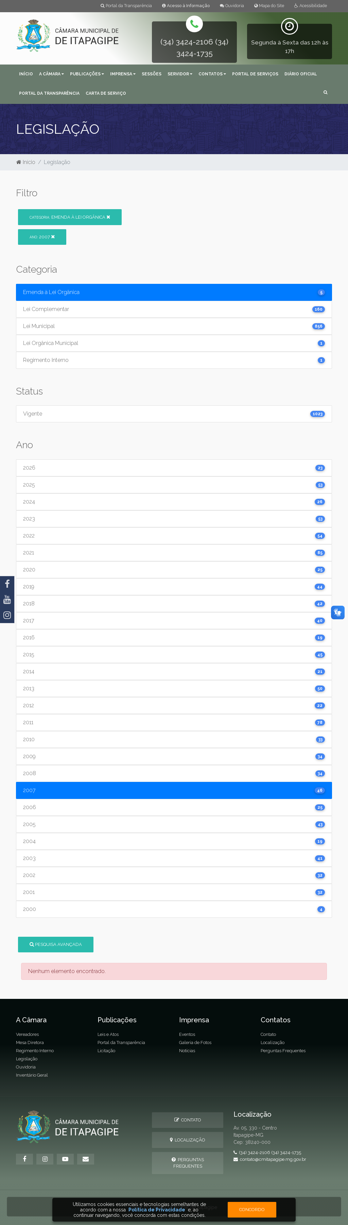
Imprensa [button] (123, 74)
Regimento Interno (35, 1050)
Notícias (187, 1050)
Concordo (252, 1209)
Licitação (106, 1050)
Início (26, 74)
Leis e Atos (108, 1034)
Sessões (151, 74)
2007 (42, 236)
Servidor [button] (180, 74)
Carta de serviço (106, 93)
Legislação (26, 1058)
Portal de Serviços (255, 74)
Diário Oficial (300, 74)
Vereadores (27, 1034)
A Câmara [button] (51, 74)
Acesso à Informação (186, 5)
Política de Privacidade (156, 1209)
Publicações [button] (87, 74)
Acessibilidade (310, 5)
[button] (325, 93)
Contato (268, 1034)
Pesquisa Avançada (56, 944)
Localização (272, 1042)
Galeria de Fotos (195, 1042)
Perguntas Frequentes (283, 1050)
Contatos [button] (212, 74)
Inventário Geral (32, 1075)
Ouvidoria (232, 5)
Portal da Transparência (126, 5)
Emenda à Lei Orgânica (70, 217)
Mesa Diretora (30, 1042)
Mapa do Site (269, 5)
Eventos (187, 1034)
